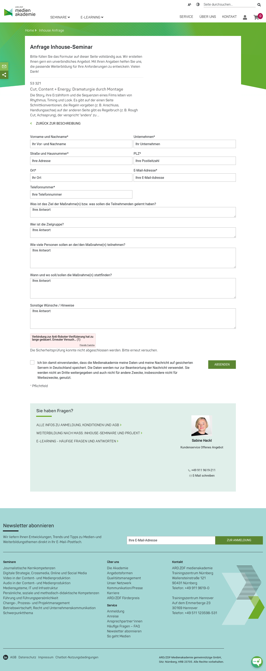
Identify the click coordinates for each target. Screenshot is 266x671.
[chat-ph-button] (257, 662)
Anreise (113, 616)
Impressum (45, 657)
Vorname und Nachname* (49, 137)
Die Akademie (117, 568)
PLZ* (137, 154)
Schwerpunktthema (18, 613)
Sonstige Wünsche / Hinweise (52, 305)
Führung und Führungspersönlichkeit (30, 598)
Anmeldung (115, 611)
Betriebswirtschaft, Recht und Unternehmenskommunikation (49, 608)
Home (30, 30)
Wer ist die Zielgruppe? (47, 224)
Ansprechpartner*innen (124, 621)
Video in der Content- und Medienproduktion (36, 578)
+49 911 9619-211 (202, 470)
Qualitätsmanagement (124, 578)
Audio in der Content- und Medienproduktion (36, 583)
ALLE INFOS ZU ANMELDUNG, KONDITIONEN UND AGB (79, 425)
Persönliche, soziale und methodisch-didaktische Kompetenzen (51, 593)
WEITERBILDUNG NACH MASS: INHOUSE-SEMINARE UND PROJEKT (89, 433)
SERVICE (186, 17)
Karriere (113, 593)
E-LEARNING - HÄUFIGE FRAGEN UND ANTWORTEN (77, 441)
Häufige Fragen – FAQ (123, 626)
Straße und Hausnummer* (49, 154)
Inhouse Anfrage (50, 30)
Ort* (33, 170)
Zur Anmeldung (239, 540)
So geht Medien (119, 636)
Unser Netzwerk (119, 583)
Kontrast (197, 4)
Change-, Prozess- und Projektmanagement (36, 603)
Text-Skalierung (189, 4)
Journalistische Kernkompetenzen (29, 568)
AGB (13, 657)
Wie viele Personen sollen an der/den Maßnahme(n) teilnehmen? (77, 245)
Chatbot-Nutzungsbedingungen (76, 657)
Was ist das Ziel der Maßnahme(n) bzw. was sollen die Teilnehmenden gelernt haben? (93, 204)
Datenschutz (27, 657)
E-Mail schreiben (202, 475)
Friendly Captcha (87, 345)
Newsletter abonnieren (124, 631)
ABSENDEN (222, 364)
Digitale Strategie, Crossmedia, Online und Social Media (45, 573)
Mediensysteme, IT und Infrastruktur (30, 588)
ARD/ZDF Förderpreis (123, 598)
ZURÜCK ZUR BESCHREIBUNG (55, 123)
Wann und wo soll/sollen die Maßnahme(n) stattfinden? (71, 275)
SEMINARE (60, 17)
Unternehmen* (144, 137)
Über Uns (208, 17)
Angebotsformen (120, 573)
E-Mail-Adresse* (145, 170)
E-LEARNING (92, 17)
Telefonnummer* (42, 187)
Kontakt (229, 17)
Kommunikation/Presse (125, 588)
